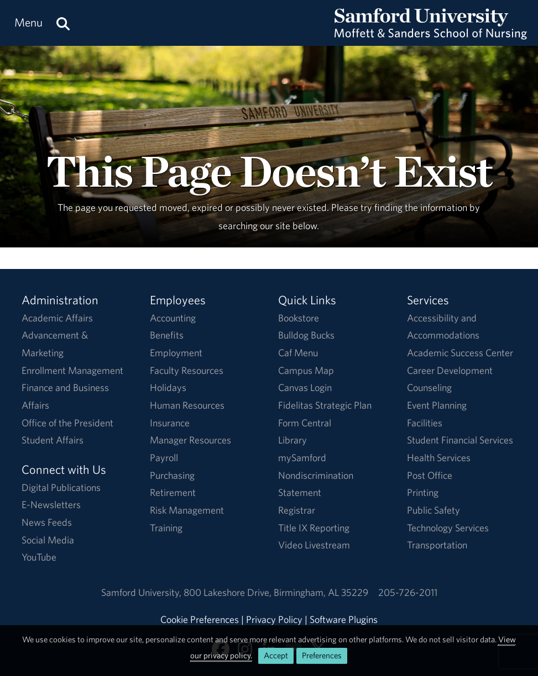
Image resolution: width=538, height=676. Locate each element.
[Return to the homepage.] (431, 33)
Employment (176, 352)
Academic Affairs (57, 317)
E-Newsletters (51, 504)
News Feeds (47, 522)
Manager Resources (190, 440)
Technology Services (448, 527)
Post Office (429, 475)
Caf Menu (298, 352)
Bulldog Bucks (306, 335)
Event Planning (437, 405)
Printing (422, 492)
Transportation (437, 544)
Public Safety (433, 510)
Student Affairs (52, 440)
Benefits (167, 335)
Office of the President (67, 422)
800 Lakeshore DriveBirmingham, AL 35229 (276, 592)
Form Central (304, 422)
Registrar (296, 510)
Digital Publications (61, 487)
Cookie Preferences (199, 619)
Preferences (322, 655)
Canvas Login (305, 387)
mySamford (302, 457)
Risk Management (187, 510)
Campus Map (306, 370)
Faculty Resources (186, 370)
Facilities (424, 422)
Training (166, 527)
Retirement (173, 492)
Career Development (450, 370)
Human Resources (187, 405)
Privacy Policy (274, 619)
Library (292, 440)
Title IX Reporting (313, 527)
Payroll (164, 457)
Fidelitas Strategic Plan (325, 405)
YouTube (39, 557)
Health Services (439, 457)
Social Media (48, 540)
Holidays (168, 387)
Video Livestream (314, 544)
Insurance (170, 422)
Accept (276, 655)
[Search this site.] (63, 23)
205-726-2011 (407, 592)
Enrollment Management (72, 370)
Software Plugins (344, 619)
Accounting (173, 317)
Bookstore (298, 317)
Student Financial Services (460, 440)
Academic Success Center (460, 352)
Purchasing (172, 475)
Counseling (429, 387)
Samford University (142, 592)
